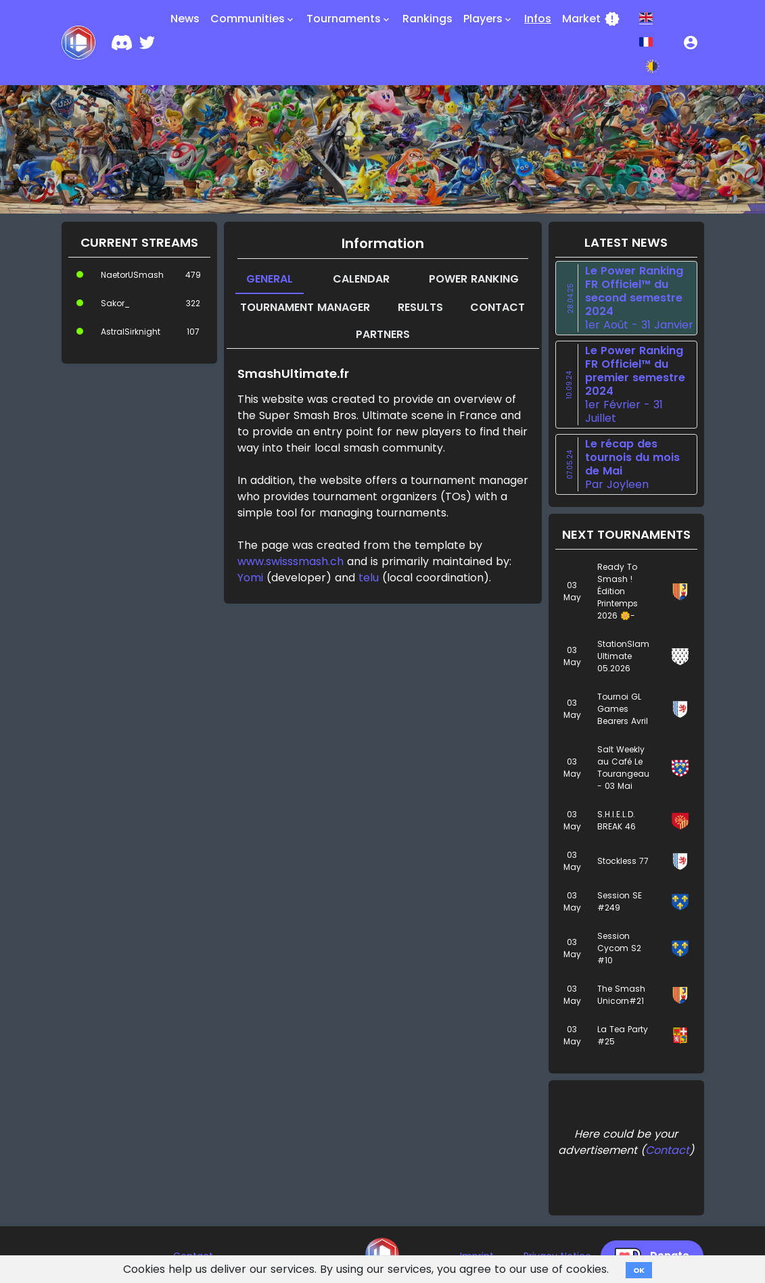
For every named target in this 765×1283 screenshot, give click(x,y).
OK (639, 1270)
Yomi (250, 577)
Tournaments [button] (349, 19)
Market (591, 19)
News (185, 18)
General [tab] (269, 279)
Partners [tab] (383, 334)
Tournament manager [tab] (305, 307)
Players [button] (488, 19)
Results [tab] (420, 307)
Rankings (427, 18)
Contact (667, 1150)
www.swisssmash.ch (290, 561)
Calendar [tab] (361, 279)
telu (368, 577)
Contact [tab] (497, 307)
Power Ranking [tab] (474, 279)
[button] (690, 42)
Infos (537, 18)
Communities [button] (253, 19)
